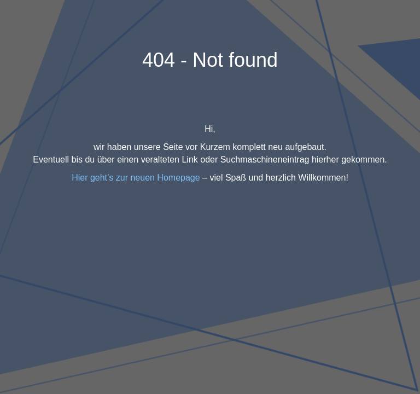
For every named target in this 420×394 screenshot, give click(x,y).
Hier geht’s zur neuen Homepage (136, 177)
